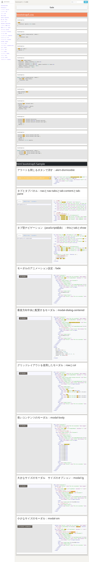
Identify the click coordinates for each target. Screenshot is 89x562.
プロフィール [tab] (26, 201)
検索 (86, 2)
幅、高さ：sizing (4, 19)
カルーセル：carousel (5, 29)
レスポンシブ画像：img (5, 25)
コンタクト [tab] (34, 201)
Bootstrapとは (3, 7)
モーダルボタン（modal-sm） (25, 526)
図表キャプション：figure (5, 27)
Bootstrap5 (7, 2)
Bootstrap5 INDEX (4, 5)
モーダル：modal (4, 57)
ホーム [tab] (19, 201)
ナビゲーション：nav (5, 37)
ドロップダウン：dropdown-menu (7, 45)
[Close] (50, 178)
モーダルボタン (23, 276)
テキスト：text (3, 21)
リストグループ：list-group (6, 31)
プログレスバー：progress (6, 59)
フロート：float (4, 55)
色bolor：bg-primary (5, 17)
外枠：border (3, 15)
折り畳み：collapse (4, 41)
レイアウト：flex (4, 11)
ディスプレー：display (5, 53)
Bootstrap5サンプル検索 (21, 2)
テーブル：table (4, 33)
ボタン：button (4, 47)
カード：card (3, 13)
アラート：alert (4, 49)
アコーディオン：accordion (6, 39)
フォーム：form (4, 43)
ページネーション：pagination (6, 35)
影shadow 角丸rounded (5, 23)
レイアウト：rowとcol (5, 9)
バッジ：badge (4, 51)
